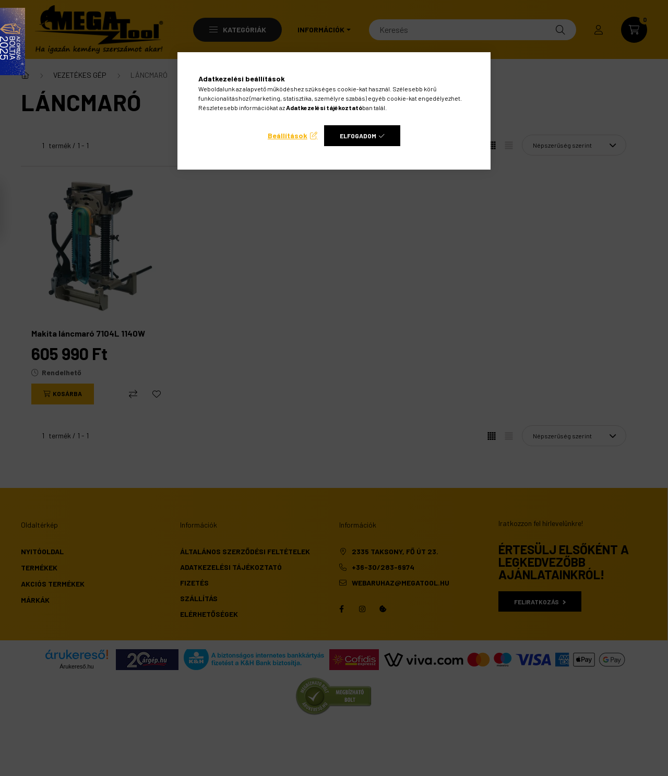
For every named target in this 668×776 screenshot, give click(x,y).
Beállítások (287, 135)
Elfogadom (358, 135)
